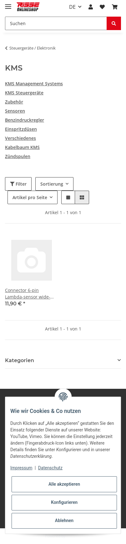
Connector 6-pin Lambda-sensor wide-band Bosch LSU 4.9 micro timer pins (27, 293)
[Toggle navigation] (8, 4)
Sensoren (15, 111)
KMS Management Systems (34, 84)
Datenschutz (50, 467)
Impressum (21, 467)
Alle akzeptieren (64, 484)
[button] (90, 7)
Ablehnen (64, 520)
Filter (18, 184)
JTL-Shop (73, 536)
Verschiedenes (20, 138)
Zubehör (14, 102)
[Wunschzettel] (102, 7)
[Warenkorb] (114, 7)
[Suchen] (56, 23)
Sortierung (51, 184)
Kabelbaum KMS (22, 147)
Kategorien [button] (19, 360)
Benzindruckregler (24, 120)
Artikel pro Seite (30, 197)
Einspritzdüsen (21, 129)
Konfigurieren (64, 502)
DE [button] (72, 6)
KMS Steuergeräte (24, 93)
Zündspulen (17, 156)
